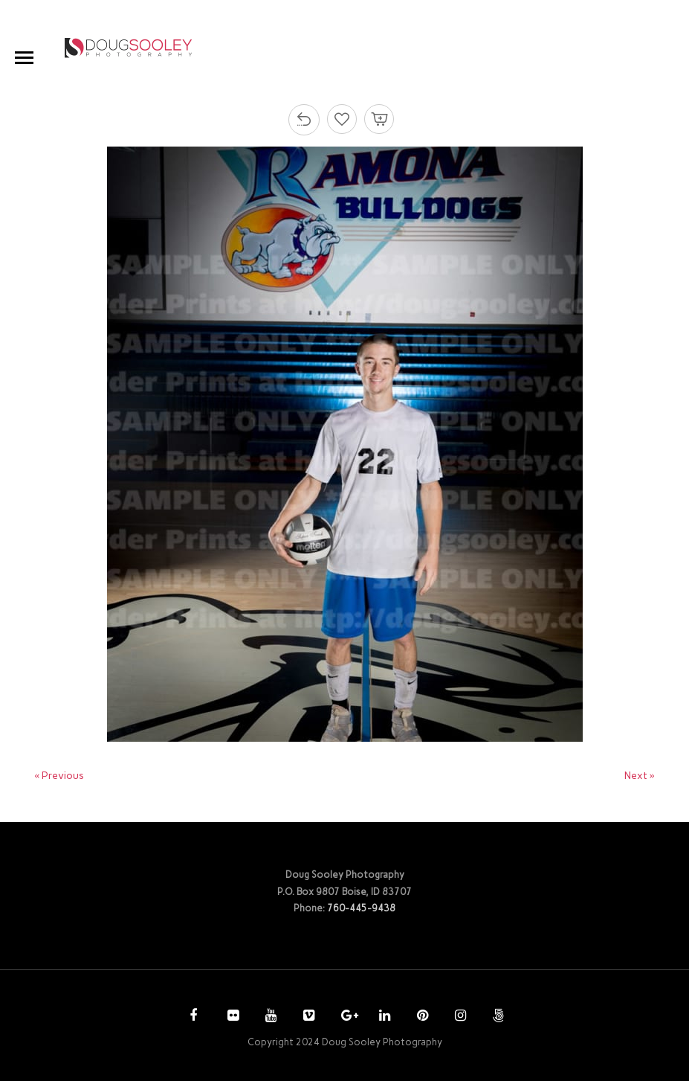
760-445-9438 (361, 908)
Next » (639, 775)
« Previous (59, 775)
